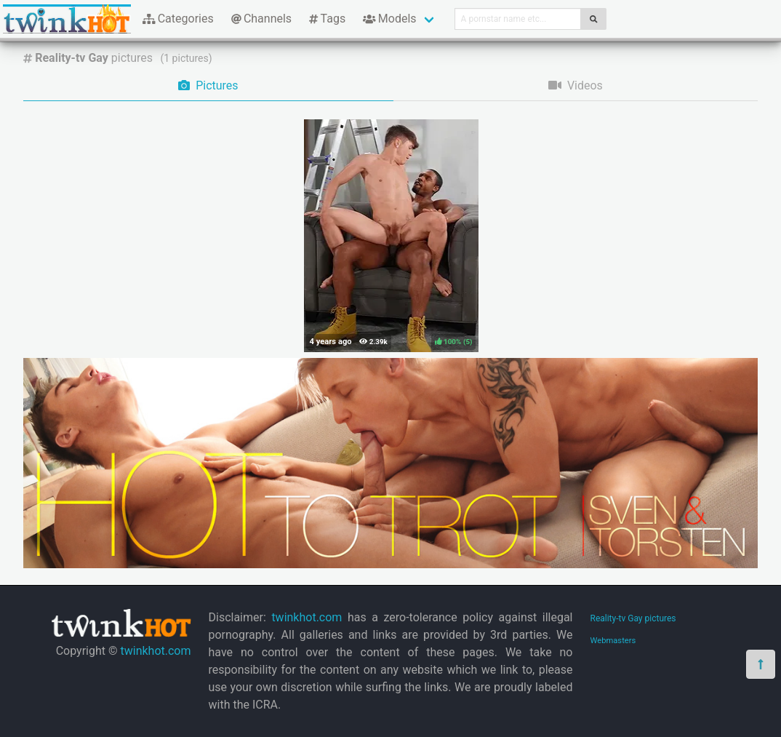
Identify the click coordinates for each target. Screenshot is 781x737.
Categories (178, 18)
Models (389, 18)
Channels (261, 18)
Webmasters (613, 640)
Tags (327, 18)
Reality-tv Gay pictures (633, 618)
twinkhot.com (155, 651)
